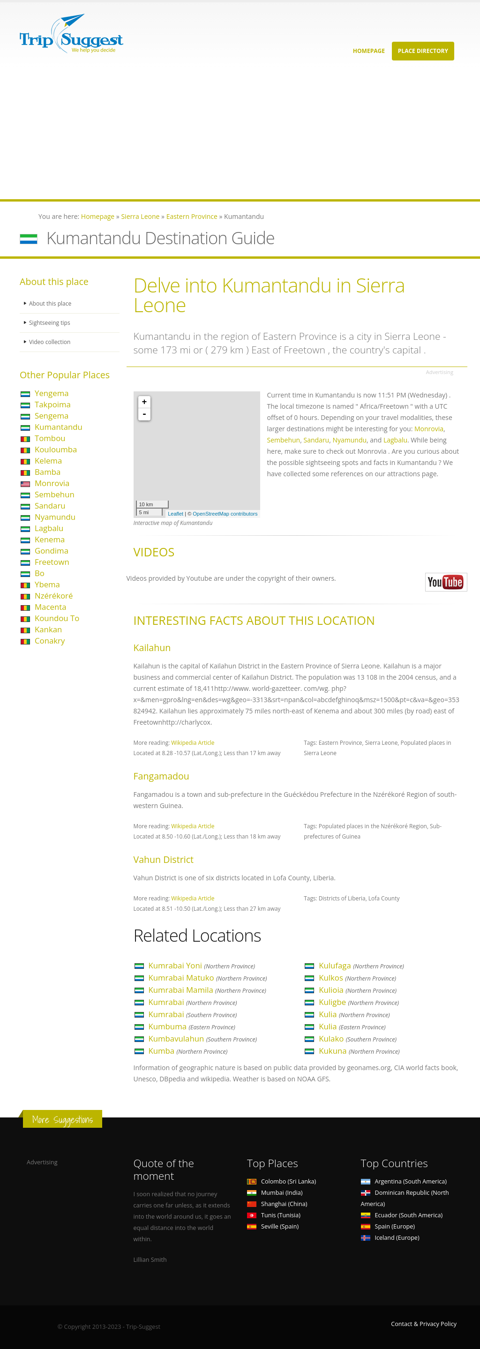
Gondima (51, 550)
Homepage (369, 51)
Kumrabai (193, 1002)
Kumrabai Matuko (208, 977)
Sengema (51, 415)
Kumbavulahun (203, 1038)
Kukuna (359, 1050)
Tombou (50, 438)
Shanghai (277, 1204)
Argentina (404, 1181)
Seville (273, 1226)
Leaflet (175, 514)
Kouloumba (56, 449)
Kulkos (357, 977)
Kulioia (358, 989)
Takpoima (53, 404)
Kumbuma (192, 1026)
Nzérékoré (54, 595)
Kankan (48, 629)
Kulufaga (361, 965)
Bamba (47, 471)
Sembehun (55, 494)
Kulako (358, 1038)
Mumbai (274, 1193)
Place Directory (423, 51)
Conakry (50, 640)
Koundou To (57, 618)
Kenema (50, 539)
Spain (388, 1226)
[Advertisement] (240, 133)
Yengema (52, 393)
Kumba (188, 1050)
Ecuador (402, 1215)
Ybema (47, 584)
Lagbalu (49, 528)
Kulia (354, 1014)
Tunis (273, 1215)
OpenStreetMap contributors (225, 514)
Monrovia (52, 483)
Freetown (52, 561)
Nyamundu (55, 516)
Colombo (281, 1181)
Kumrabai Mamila (207, 989)
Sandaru (50, 505)
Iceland (390, 1238)
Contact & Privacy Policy (424, 1324)
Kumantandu (58, 426)
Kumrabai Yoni (202, 965)
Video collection (50, 342)
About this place (51, 303)
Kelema (48, 460)
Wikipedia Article (192, 742)
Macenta (50, 606)
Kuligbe (359, 1002)
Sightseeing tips (50, 323)
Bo (40, 573)
